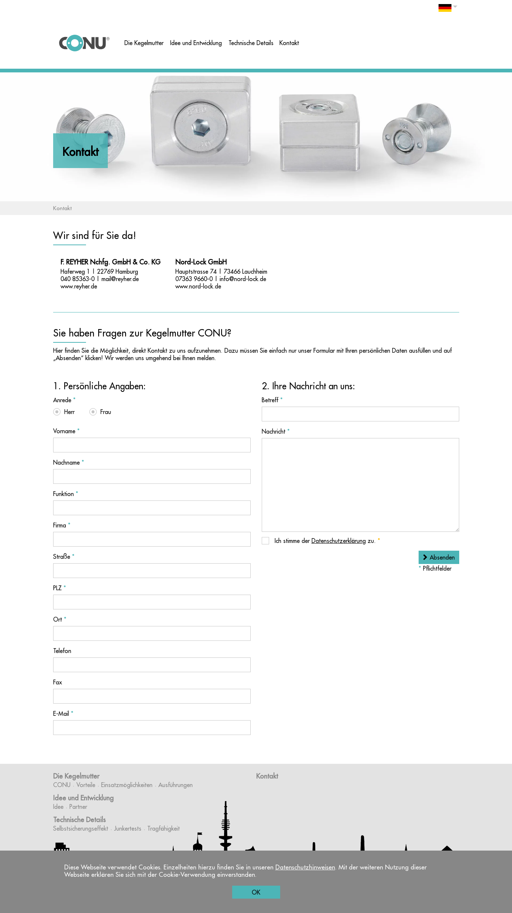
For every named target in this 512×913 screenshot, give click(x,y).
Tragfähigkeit (163, 828)
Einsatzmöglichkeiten (126, 785)
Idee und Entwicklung (83, 798)
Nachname (68, 462)
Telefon (62, 651)
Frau (105, 412)
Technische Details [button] (251, 43)
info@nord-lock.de (243, 279)
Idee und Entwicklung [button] (196, 43)
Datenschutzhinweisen (305, 867)
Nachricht (276, 431)
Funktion (65, 494)
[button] (448, 9)
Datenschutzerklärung (339, 540)
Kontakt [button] (289, 43)
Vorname (66, 431)
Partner (78, 806)
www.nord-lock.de (198, 286)
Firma (62, 525)
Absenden (442, 557)
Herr (69, 412)
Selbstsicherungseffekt (80, 828)
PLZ (59, 588)
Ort (59, 619)
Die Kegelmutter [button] (144, 43)
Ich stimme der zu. (326, 540)
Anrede (64, 400)
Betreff (272, 400)
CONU (62, 785)
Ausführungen (175, 785)
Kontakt (267, 776)
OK (256, 892)
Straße (64, 557)
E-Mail (63, 714)
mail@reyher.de (120, 279)
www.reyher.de (79, 286)
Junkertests (127, 828)
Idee (58, 806)
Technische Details (79, 819)
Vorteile (85, 785)
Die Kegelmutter (76, 776)
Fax (57, 682)
